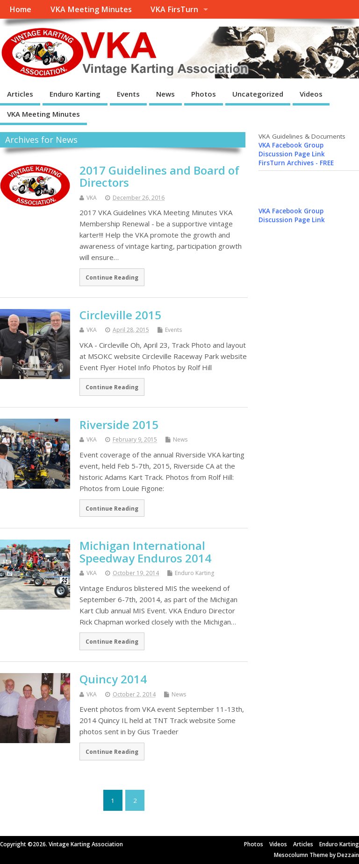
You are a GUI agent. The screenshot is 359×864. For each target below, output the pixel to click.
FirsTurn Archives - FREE (296, 163)
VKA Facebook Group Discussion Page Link (291, 149)
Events (128, 93)
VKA (91, 198)
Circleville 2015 (120, 315)
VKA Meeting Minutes (91, 9)
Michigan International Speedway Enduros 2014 (145, 551)
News (165, 93)
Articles (20, 93)
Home (20, 9)
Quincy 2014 (113, 679)
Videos (311, 93)
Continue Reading (112, 277)
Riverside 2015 (118, 424)
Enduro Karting (75, 93)
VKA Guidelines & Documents (301, 136)
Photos (203, 93)
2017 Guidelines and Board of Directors (159, 176)
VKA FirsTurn (174, 9)
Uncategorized (257, 93)
